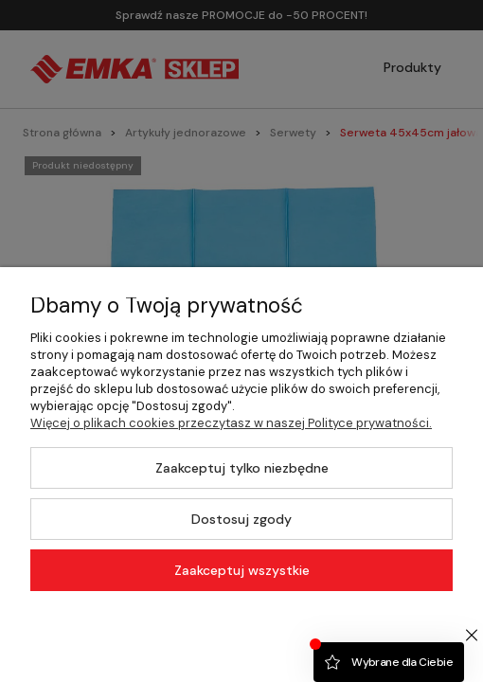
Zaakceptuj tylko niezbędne (242, 467)
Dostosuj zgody (241, 519)
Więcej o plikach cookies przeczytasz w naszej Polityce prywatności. (231, 423)
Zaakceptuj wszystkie (242, 570)
